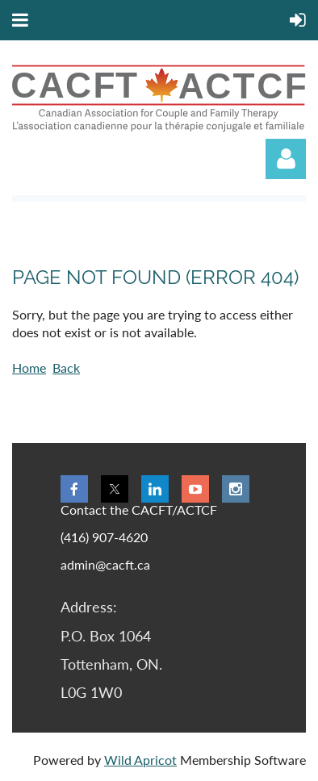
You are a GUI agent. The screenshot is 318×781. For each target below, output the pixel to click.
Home (29, 367)
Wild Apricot (140, 759)
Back (66, 367)
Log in (286, 159)
